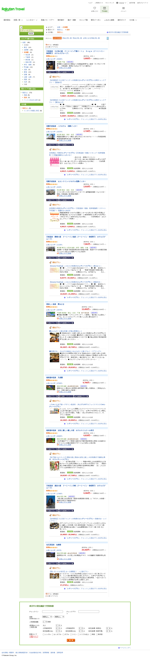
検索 (71, 640)
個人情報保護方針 (22, 652)
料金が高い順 (77, 38)
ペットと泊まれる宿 (31, 100)
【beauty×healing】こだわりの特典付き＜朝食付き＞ (75, 282)
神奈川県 (28, 62)
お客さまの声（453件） (54, 187)
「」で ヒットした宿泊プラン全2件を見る (86, 119)
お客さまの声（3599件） (54, 59)
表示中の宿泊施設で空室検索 (118, 32)
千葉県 (27, 57)
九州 (25, 82)
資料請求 (60, 652)
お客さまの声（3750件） (54, 383)
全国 (58, 27)
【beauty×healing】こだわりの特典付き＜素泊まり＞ (75, 266)
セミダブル (57, 634)
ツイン (74, 634)
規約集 (53, 652)
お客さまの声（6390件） (54, 436)
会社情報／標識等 (8, 652)
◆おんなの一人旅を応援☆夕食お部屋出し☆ (65, 331)
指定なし (60, 30)
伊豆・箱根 (28, 65)
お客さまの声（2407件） (54, 310)
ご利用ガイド (99, 3)
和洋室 (100, 634)
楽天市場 (132, 3)
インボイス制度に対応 (31, 111)
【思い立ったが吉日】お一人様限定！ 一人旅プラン (69, 571)
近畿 (25, 74)
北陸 (25, 69)
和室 (93, 634)
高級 (25, 95)
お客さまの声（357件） (54, 550)
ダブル (66, 634)
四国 (25, 79)
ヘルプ (90, 3)
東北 (25, 47)
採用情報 (46, 652)
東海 (25, 72)
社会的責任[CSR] (35, 652)
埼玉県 (27, 55)
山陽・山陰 (28, 77)
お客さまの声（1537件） (54, 132)
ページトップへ (125, 648)
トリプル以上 (84, 634)
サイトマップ (109, 3)
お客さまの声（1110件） (54, 245)
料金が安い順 (67, 38)
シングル (48, 634)
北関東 (26, 50)
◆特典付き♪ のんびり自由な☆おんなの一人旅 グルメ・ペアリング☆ (75, 351)
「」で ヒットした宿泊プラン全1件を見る (86, 175)
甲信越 (26, 67)
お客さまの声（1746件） (54, 493)
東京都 (27, 60)
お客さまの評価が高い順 (91, 38)
